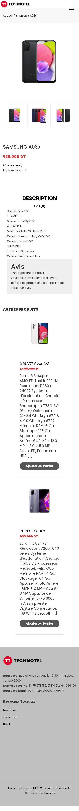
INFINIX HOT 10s (32, 530)
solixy (48, 788)
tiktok (7, 724)
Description (39, 198)
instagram (10, 717)
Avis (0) (39, 206)
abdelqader (64, 788)
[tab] (39, 198)
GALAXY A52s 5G (34, 363)
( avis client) (12, 165)
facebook (9, 710)
